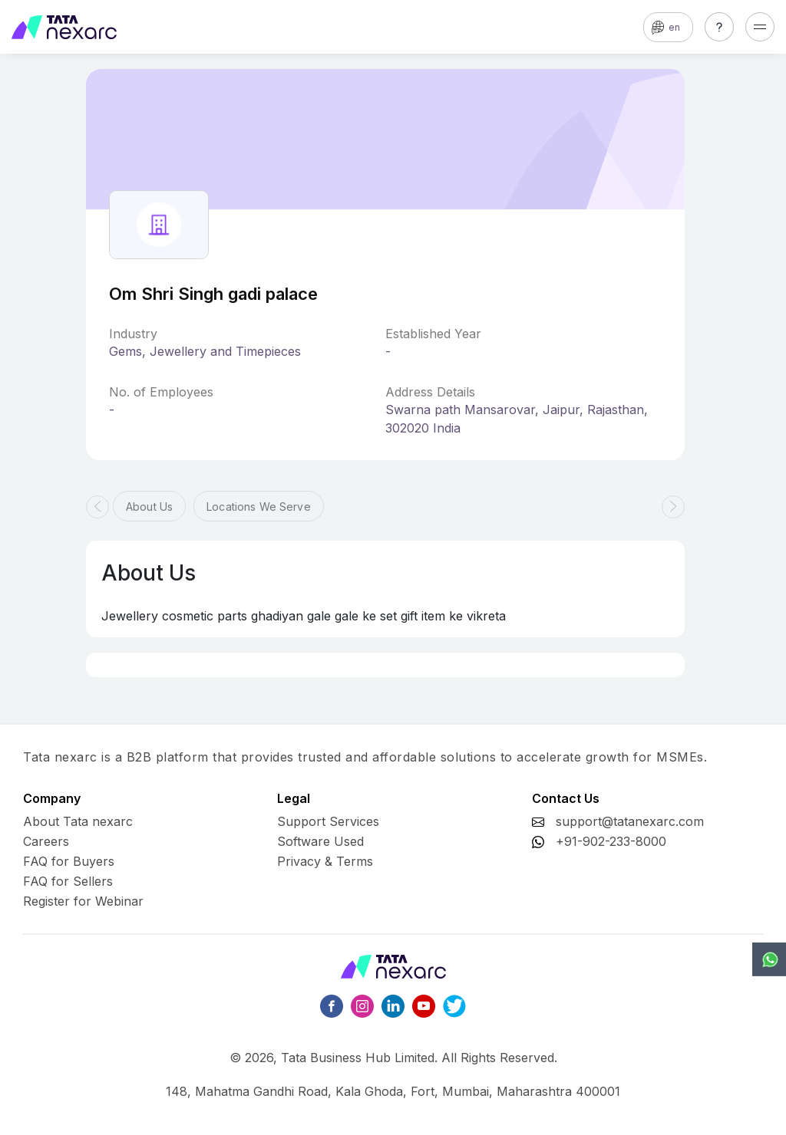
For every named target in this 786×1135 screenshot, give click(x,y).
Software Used (320, 841)
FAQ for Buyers (68, 861)
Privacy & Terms (325, 861)
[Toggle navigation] (759, 26)
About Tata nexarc (78, 821)
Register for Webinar (83, 901)
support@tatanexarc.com (630, 821)
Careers (46, 841)
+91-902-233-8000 (611, 841)
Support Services (328, 821)
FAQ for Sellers (68, 881)
